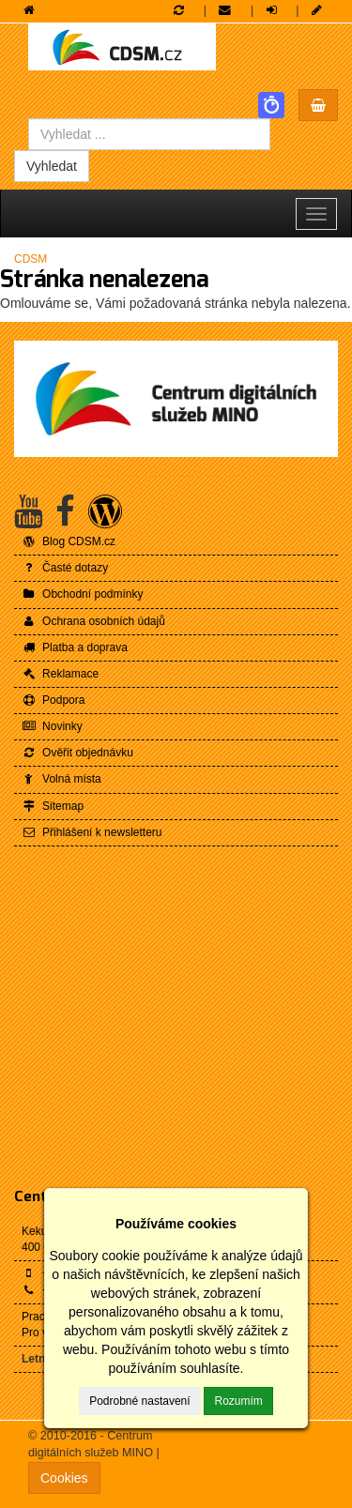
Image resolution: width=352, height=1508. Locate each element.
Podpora (53, 700)
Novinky (52, 726)
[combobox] (149, 134)
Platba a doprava (75, 647)
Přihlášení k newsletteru (91, 832)
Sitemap (53, 806)
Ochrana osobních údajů (93, 621)
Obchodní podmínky (83, 594)
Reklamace (60, 673)
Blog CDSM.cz (68, 541)
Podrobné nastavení (139, 1401)
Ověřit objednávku (77, 752)
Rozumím (238, 1401)
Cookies (64, 1477)
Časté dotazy (65, 567)
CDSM (30, 259)
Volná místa (61, 778)
